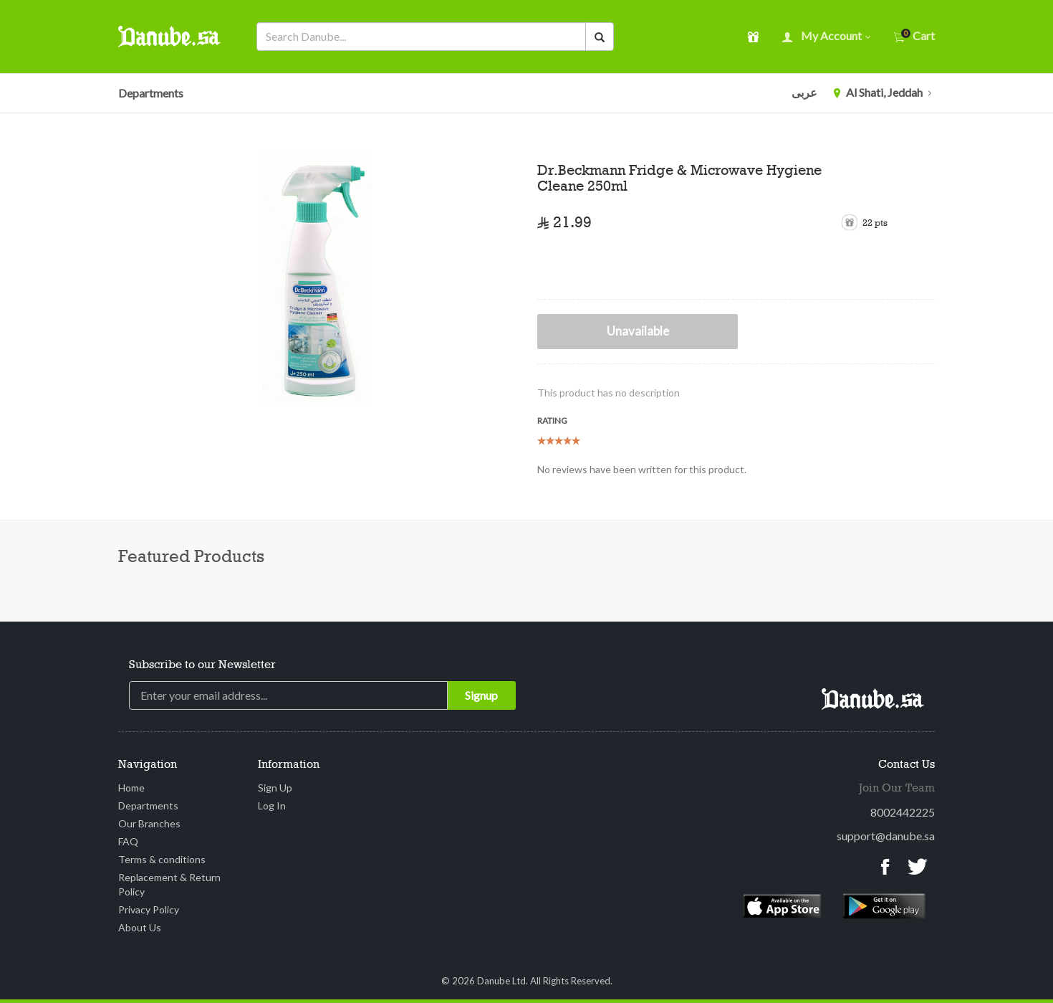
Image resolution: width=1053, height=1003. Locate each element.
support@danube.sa (886, 835)
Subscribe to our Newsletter (202, 665)
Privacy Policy (148, 909)
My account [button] (826, 37)
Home (131, 787)
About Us (139, 927)
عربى (804, 92)
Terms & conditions (162, 859)
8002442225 (902, 812)
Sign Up (275, 787)
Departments (150, 93)
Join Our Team (897, 789)
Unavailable (638, 330)
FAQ (128, 841)
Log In (272, 805)
